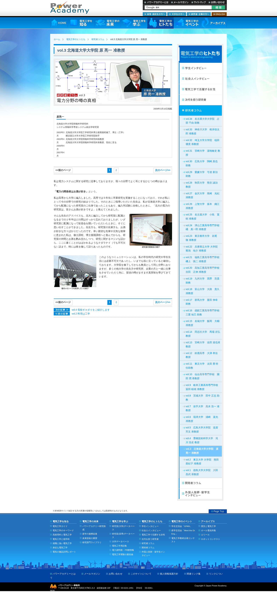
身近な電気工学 (60, 547)
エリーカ (205, 534)
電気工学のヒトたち (160, 23)
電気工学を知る (81, 23)
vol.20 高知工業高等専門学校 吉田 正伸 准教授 (204, 270)
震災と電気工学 (208, 526)
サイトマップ (198, 2)
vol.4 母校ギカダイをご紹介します (91, 310)
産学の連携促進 (89, 534)
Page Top (218, 511)
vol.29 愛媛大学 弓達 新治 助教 (202, 174)
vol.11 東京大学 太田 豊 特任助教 (202, 365)
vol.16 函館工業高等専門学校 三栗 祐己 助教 (204, 312)
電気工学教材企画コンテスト (183, 540)
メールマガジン (180, 2)
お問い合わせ (217, 2)
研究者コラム (98, 39)
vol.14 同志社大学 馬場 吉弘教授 (203, 334)
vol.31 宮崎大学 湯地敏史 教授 (203, 152)
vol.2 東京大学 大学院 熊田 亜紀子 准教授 (202, 461)
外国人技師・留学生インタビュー (200, 494)
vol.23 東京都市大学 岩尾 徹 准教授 (202, 238)
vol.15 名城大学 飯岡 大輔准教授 (202, 323)
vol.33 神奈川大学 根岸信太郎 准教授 (202, 131)
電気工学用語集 (119, 546)
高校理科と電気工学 (62, 534)
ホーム (57, 39)
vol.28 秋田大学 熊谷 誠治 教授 (202, 184)
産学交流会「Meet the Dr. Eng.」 (183, 532)
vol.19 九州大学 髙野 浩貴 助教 (202, 280)
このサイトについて (141, 573)
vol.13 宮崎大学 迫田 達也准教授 (203, 344)
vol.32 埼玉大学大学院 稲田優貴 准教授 (202, 142)
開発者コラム (200, 483)
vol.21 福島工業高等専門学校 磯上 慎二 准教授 (204, 259)
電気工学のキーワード (63, 530)
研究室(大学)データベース (123, 528)
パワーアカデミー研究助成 (94, 528)
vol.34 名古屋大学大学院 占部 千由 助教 (202, 121)
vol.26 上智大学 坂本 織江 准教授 (202, 206)
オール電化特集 (208, 530)
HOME (59, 23)
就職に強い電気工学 (62, 543)
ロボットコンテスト (210, 539)
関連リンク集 (194, 573)
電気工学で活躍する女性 (200, 89)
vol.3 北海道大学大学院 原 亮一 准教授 (202, 451)
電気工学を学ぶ (134, 23)
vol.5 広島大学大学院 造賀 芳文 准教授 (202, 429)
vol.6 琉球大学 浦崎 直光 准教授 (202, 419)
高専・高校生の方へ (154, 14)
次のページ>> (162, 170)
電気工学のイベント (187, 23)
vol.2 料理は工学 (81, 313)
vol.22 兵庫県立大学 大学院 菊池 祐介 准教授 (203, 248)
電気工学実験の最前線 (122, 554)
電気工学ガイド (60, 526)
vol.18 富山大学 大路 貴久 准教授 (202, 291)
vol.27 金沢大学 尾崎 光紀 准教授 (202, 195)
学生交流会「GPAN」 (181, 526)
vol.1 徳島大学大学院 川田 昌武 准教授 (202, 472)
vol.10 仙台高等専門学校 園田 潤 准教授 (202, 376)
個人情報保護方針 (169, 573)
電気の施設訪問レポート (64, 552)
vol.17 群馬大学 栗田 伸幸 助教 (202, 302)
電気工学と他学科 (61, 539)
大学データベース (120, 541)
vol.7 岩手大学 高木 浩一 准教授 (202, 408)
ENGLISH (219, 14)
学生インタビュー (200, 68)
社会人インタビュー (200, 79)
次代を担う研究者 (200, 100)
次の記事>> (62, 310)
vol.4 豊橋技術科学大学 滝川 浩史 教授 (202, 440)
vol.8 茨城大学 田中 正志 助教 (202, 397)
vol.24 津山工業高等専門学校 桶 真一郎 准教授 (204, 227)
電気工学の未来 (107, 23)
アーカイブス (213, 23)
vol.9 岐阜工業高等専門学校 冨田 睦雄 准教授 (203, 387)
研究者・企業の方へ (199, 14)
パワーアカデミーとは (156, 2)
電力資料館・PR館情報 (123, 550)
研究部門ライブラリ (91, 542)
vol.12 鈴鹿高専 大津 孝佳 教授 (202, 355)
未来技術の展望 (89, 538)
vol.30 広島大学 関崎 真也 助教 (202, 163)
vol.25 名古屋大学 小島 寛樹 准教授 (202, 216)
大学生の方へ (176, 14)
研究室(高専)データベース (123, 535)
